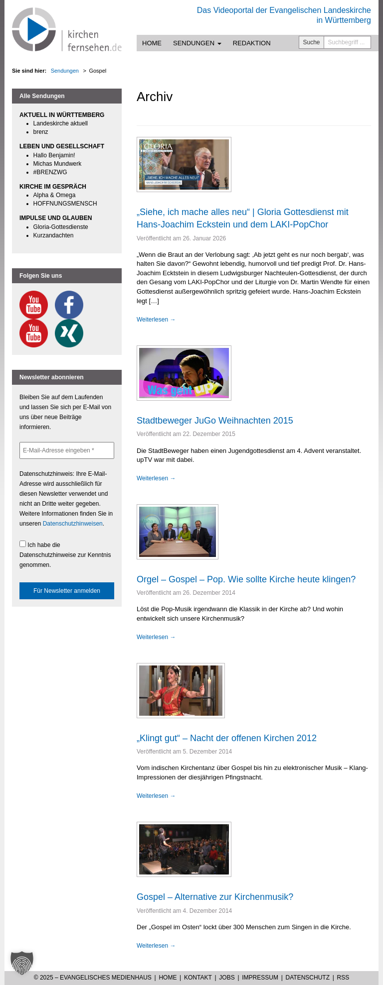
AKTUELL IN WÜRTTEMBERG (61, 114)
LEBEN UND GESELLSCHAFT (61, 146)
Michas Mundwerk (57, 163)
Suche (311, 42)
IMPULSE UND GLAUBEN (55, 218)
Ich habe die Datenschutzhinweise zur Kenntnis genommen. (65, 554)
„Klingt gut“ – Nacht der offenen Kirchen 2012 (227, 738)
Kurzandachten (53, 235)
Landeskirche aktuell (60, 123)
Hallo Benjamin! (54, 155)
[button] (22, 963)
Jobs (226, 977)
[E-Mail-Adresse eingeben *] (66, 450)
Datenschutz (308, 977)
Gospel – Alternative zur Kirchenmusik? (215, 897)
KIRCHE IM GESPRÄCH (52, 186)
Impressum (260, 977)
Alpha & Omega (54, 195)
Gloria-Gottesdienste (60, 226)
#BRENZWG (50, 172)
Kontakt (198, 977)
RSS (343, 977)
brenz (40, 131)
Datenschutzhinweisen (73, 523)
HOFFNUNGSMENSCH (65, 203)
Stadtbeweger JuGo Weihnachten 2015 (215, 421)
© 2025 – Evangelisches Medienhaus (93, 977)
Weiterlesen (156, 319)
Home (152, 43)
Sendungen (197, 43)
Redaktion (252, 43)
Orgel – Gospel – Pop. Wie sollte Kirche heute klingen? (246, 579)
